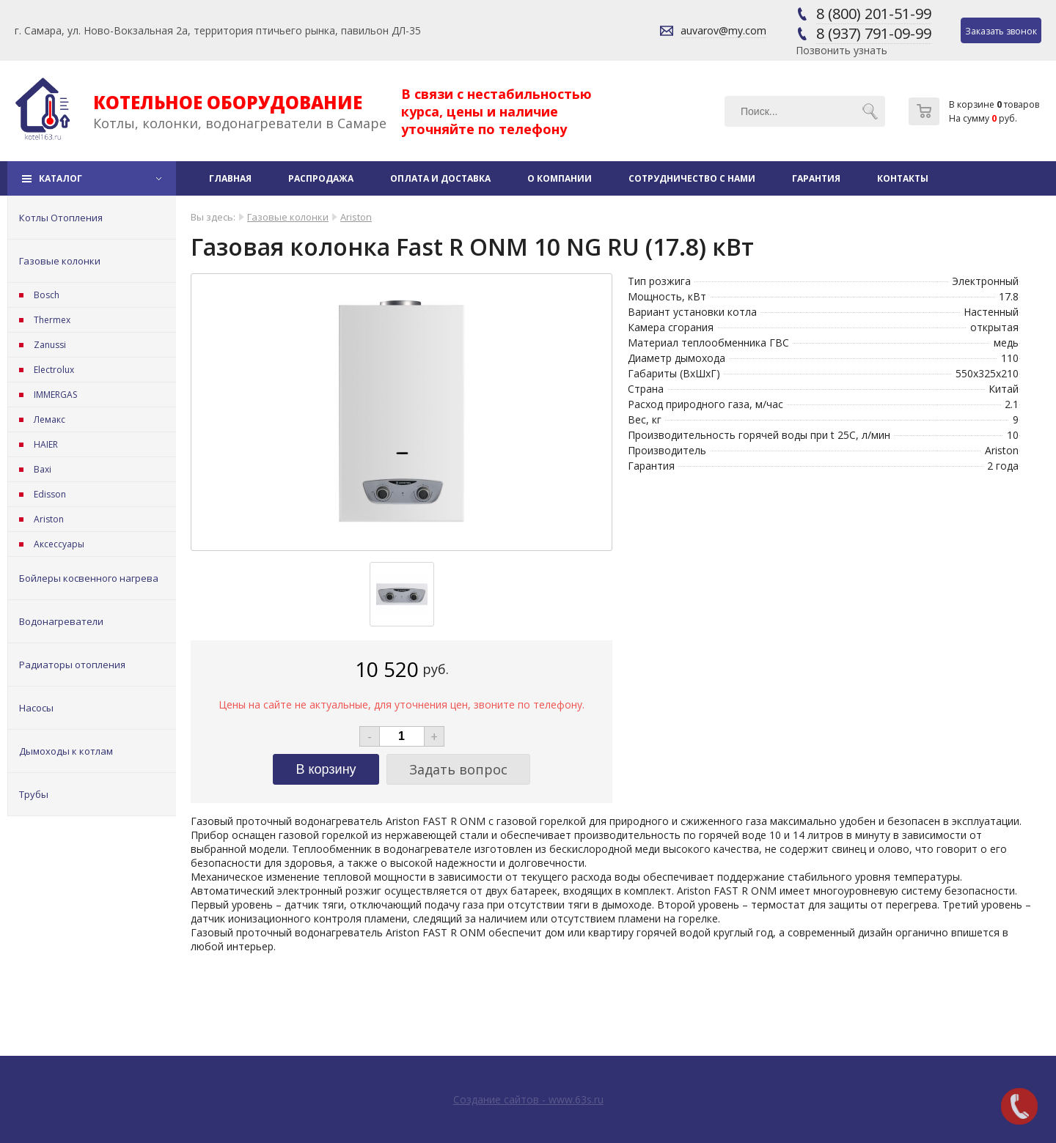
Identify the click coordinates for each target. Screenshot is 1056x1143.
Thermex (52, 320)
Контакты (902, 178)
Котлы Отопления (61, 217)
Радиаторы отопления (72, 664)
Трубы (33, 794)
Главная (230, 178)
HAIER (46, 444)
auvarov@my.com (723, 30)
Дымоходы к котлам (66, 751)
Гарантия (816, 178)
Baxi (42, 469)
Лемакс (49, 419)
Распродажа (320, 178)
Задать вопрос (458, 769)
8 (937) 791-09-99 (873, 33)
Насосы (36, 707)
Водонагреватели (61, 621)
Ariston (49, 519)
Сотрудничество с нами (691, 178)
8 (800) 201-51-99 (873, 13)
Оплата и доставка (440, 178)
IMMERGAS (55, 394)
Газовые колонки (59, 260)
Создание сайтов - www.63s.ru (528, 1099)
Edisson (50, 494)
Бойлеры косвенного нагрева (88, 578)
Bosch (46, 295)
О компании (559, 178)
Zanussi (50, 345)
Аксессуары (59, 544)
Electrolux (54, 369)
